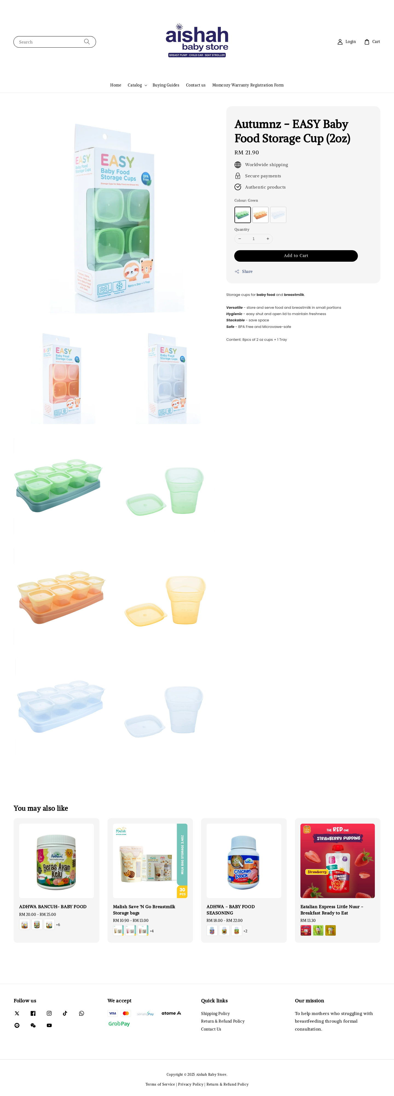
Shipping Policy (215, 1013)
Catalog (135, 85)
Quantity (241, 229)
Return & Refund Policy (223, 1021)
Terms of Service (160, 1084)
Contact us (196, 85)
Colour (246, 200)
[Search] (87, 41)
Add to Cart (296, 255)
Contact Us (211, 1029)
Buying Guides (166, 85)
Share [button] (243, 271)
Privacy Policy (191, 1084)
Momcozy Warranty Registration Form (248, 85)
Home (115, 85)
